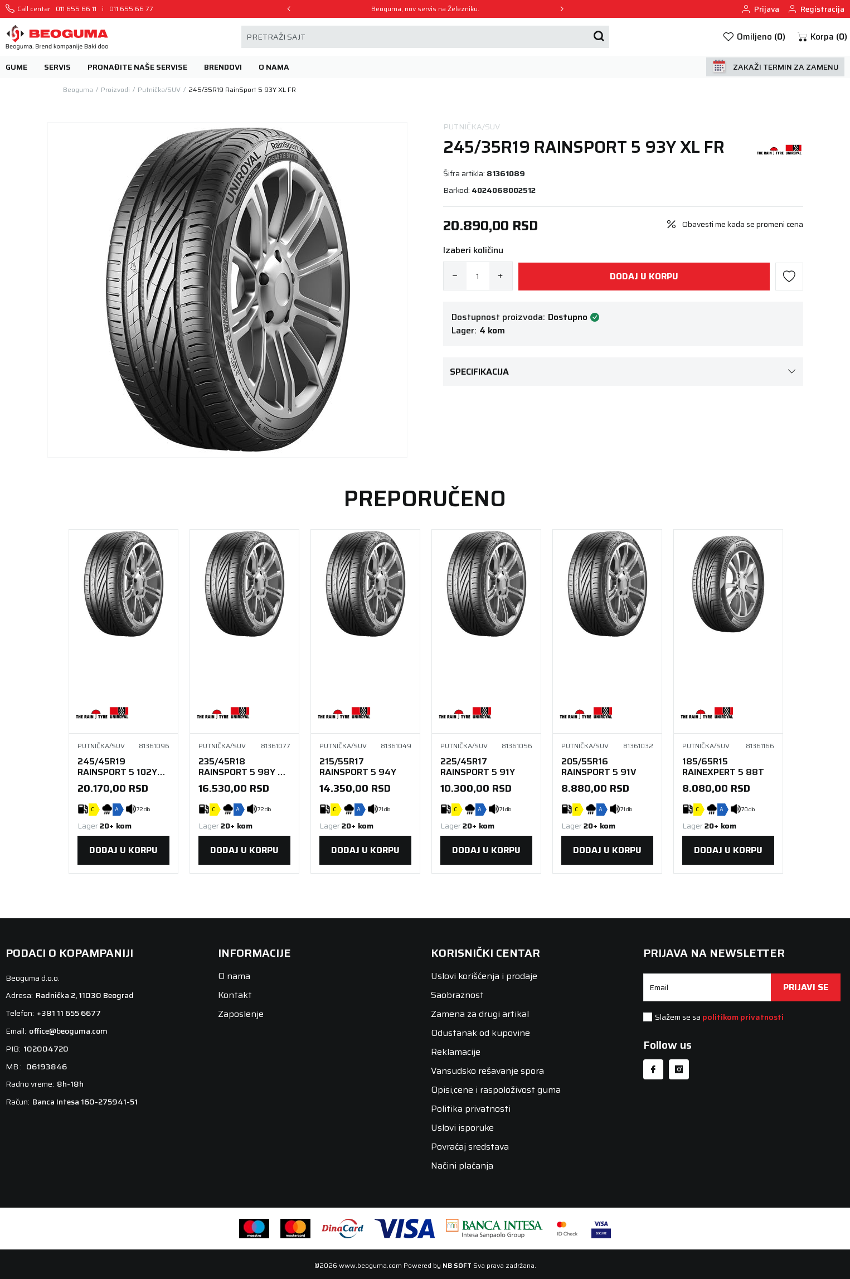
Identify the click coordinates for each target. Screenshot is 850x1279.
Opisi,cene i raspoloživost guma (496, 1090)
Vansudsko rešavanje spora (487, 1071)
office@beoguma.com (68, 1031)
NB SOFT (457, 1265)
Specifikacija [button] (623, 372)
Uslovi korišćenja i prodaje (484, 976)
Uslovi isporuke (462, 1128)
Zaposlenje (241, 1014)
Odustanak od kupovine (480, 1033)
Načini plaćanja (462, 1166)
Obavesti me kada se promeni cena (742, 224)
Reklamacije (455, 1052)
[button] (821, 37)
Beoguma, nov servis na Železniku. (425, 8)
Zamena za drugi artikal (480, 1014)
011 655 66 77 (131, 9)
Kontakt (235, 995)
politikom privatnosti (743, 1017)
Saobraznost (457, 995)
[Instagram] (679, 1069)
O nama (234, 976)
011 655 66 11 (76, 9)
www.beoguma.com (370, 1265)
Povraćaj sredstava (470, 1147)
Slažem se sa (719, 1017)
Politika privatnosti (471, 1109)
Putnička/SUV (471, 127)
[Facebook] (653, 1069)
